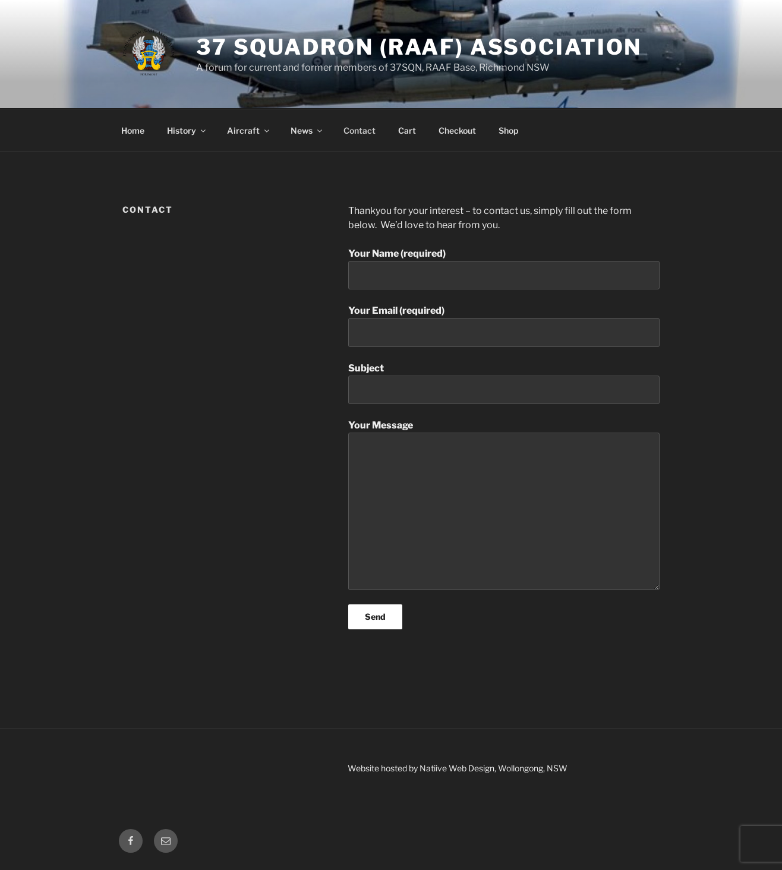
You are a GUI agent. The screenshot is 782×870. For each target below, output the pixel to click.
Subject (504, 383)
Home (132, 130)
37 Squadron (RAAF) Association (419, 47)
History (187, 130)
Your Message (504, 505)
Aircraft (249, 130)
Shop (508, 130)
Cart (407, 130)
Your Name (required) (504, 268)
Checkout (457, 130)
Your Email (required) (504, 325)
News (307, 130)
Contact (359, 130)
